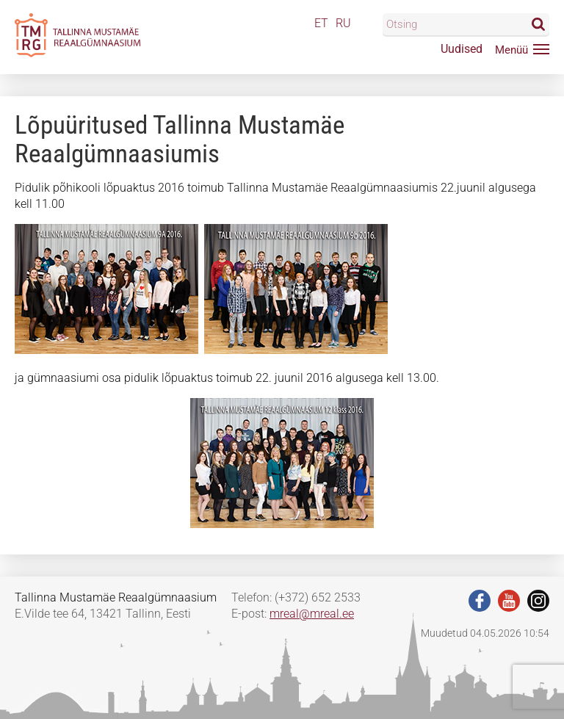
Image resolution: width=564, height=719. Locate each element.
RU (343, 23)
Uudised (461, 49)
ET (321, 23)
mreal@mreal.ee (312, 614)
